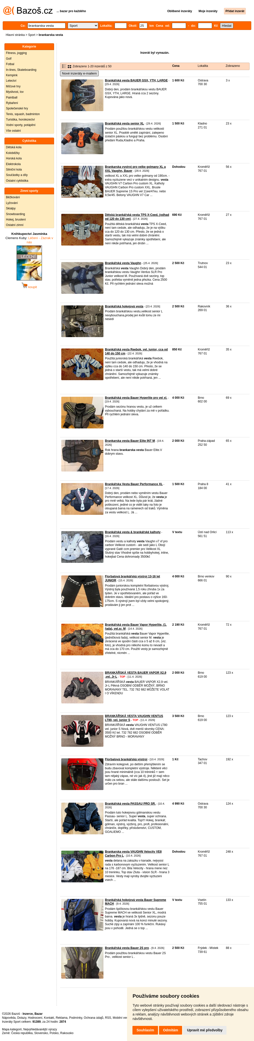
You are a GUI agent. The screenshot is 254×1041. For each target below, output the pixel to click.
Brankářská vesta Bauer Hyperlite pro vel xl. (136, 397)
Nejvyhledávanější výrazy (40, 1029)
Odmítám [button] (170, 1030)
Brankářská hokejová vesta (124, 306)
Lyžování (12, 203)
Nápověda (9, 1017)
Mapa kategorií (12, 1029)
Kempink (12, 75)
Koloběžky (13, 153)
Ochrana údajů (93, 1017)
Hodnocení (35, 1017)
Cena (175, 66)
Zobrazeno (233, 66)
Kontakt (49, 1017)
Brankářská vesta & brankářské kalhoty (132, 532)
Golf (8, 58)
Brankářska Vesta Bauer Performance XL (134, 484)
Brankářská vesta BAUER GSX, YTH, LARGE (136, 80)
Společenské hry (17, 108)
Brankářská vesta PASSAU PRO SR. (130, 803)
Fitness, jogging (16, 53)
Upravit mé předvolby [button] (204, 1030)
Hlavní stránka (15, 35)
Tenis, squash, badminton (23, 114)
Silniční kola (14, 169)
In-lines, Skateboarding (21, 70)
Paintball (11, 97)
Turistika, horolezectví (20, 119)
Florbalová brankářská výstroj (126, 759)
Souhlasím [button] (145, 1030)
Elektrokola (13, 164)
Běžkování (13, 197)
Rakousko (66, 1033)
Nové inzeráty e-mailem (79, 73)
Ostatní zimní (15, 225)
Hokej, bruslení (16, 219)
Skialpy (11, 208)
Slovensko (41, 1033)
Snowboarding (15, 214)
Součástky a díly (17, 175)
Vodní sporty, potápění (20, 125)
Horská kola (14, 158)
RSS (108, 1017)
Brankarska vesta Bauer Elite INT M (130, 441)
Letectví (11, 80)
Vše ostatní (13, 130)
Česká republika (21, 1033)
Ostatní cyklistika (17, 180)
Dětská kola (14, 147)
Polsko (54, 1033)
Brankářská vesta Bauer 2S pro (127, 948)
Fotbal (10, 64)
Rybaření (12, 103)
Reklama (61, 1017)
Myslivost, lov (15, 92)
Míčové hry (13, 86)
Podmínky (75, 1017)
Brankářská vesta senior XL (124, 123)
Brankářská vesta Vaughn (123, 263)
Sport (31, 35)
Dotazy (21, 1017)
